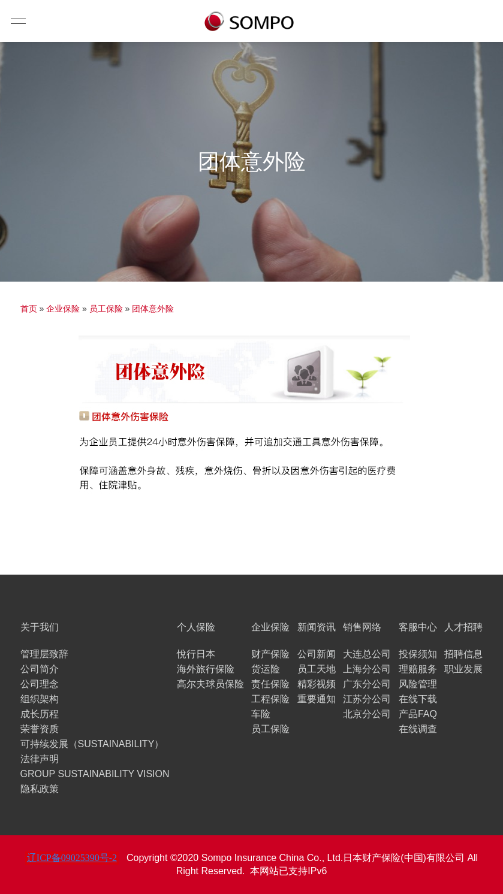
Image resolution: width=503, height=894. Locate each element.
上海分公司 (367, 669)
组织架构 (39, 699)
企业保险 (63, 308)
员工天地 (316, 669)
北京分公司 (367, 714)
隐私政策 (39, 789)
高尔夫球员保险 (210, 684)
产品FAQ (418, 714)
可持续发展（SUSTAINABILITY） (92, 744)
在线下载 (418, 699)
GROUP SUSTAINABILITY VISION (95, 774)
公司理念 (39, 684)
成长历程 (39, 714)
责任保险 (270, 684)
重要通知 (316, 699)
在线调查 (418, 729)
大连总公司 (367, 654)
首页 (28, 308)
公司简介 (39, 669)
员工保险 (106, 308)
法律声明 (39, 759)
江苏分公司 (367, 699)
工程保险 (270, 699)
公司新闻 (316, 654)
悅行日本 (196, 654)
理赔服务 (418, 669)
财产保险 (270, 654)
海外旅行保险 (205, 669)
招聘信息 (463, 654)
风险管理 (418, 684)
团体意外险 (153, 308)
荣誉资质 (39, 729)
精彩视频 (316, 684)
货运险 (265, 669)
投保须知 (418, 654)
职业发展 (463, 669)
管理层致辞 (44, 654)
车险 (260, 714)
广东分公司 (367, 684)
